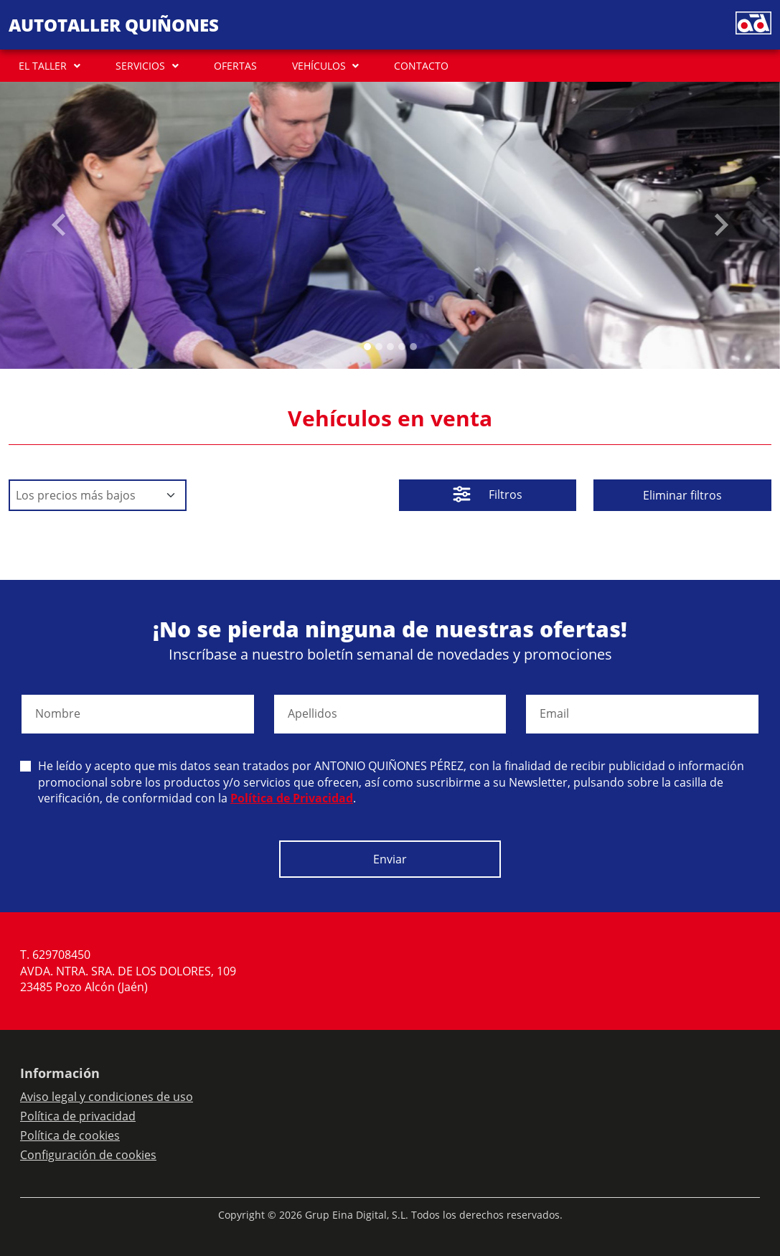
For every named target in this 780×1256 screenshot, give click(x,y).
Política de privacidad (78, 1116)
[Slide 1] (378, 346)
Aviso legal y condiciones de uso (106, 1097)
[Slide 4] (413, 346)
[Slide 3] (401, 346)
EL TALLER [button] (43, 65)
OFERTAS (235, 65)
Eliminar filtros (682, 495)
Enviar (390, 859)
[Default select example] (98, 495)
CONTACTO (421, 65)
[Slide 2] (390, 346)
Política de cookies (70, 1135)
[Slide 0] (367, 346)
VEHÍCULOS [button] (319, 65)
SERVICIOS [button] (140, 65)
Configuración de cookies (88, 1155)
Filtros (487, 496)
